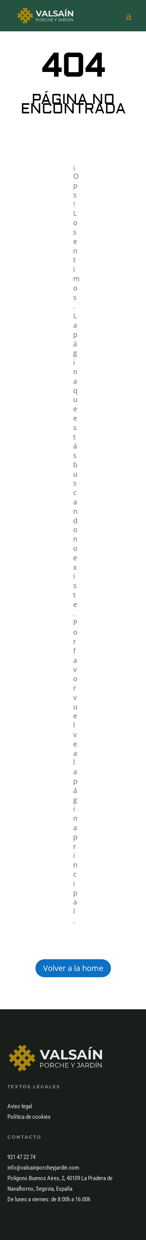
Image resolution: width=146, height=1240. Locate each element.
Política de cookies (29, 1116)
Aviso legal (19, 1106)
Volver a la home (73, 968)
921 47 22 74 (21, 1157)
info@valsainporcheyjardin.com (43, 1167)
